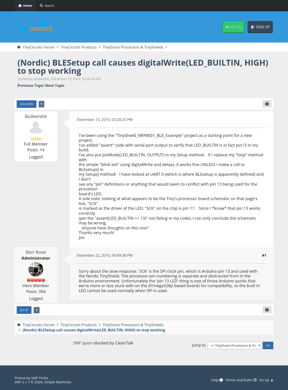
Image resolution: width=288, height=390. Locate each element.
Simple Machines (57, 382)
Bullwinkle (36, 116)
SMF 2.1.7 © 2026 (28, 382)
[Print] (266, 103)
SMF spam (82, 343)
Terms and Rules (240, 380)
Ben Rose (36, 252)
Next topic (54, 85)
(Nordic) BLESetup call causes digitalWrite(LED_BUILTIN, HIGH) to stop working (142, 66)
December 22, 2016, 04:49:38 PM (104, 255)
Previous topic (30, 85)
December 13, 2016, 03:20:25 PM (104, 119)
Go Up (24, 310)
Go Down (26, 104)
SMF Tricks (39, 378)
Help (217, 380)
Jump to (198, 345)
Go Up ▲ (266, 380)
